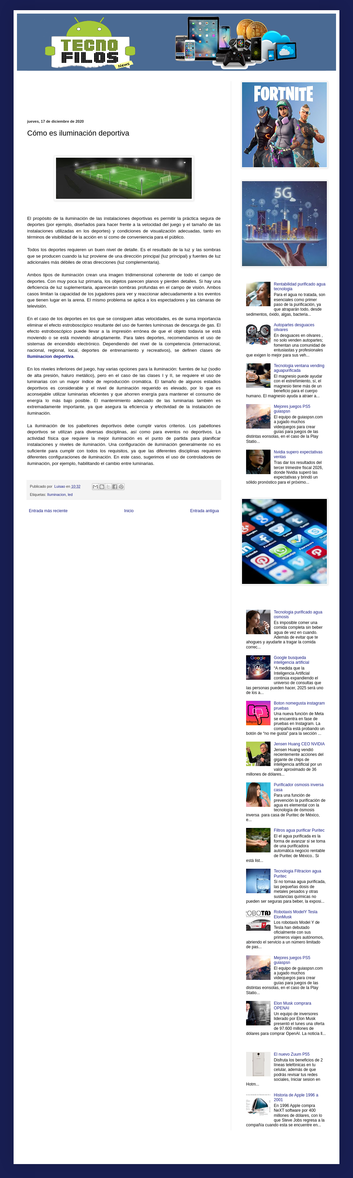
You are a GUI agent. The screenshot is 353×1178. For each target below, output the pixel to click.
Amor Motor (206, 538)
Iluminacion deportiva (50, 356)
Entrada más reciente (48, 510)
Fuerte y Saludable (97, 533)
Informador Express (113, 527)
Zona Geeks (191, 527)
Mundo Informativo (70, 538)
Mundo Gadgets (163, 533)
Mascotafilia (47, 538)
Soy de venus (72, 533)
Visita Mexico (142, 538)
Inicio (129, 510)
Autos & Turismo (187, 533)
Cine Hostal (141, 533)
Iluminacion (56, 494)
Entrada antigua (204, 510)
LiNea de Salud (86, 527)
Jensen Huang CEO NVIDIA (299, 744)
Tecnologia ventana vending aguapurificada (299, 368)
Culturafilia (189, 538)
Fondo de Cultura (168, 527)
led (70, 494)
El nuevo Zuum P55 (292, 1054)
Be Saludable (64, 527)
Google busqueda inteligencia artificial (291, 660)
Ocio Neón (53, 533)
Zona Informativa (40, 527)
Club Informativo (141, 527)
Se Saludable (121, 538)
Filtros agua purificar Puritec (299, 830)
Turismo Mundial (98, 538)
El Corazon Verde (166, 538)
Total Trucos (122, 533)
